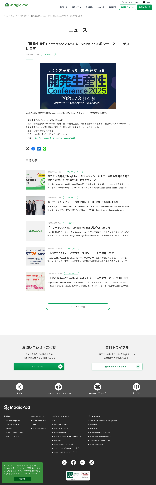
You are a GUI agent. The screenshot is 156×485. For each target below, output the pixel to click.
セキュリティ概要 (12, 440)
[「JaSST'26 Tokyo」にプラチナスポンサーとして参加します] (78, 256)
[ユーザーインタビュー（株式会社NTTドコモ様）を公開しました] (78, 205)
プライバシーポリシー (14, 436)
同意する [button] (22, 479)
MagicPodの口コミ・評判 (64, 448)
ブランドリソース (12, 428)
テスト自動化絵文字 (38, 432)
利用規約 (8, 432)
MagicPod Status (96, 448)
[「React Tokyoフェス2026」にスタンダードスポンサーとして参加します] (78, 281)
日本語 (146, 2)
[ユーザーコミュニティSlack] (58, 390)
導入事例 (89, 7)
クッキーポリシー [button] (30, 474)
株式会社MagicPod (12, 424)
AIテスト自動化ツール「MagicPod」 (104, 424)
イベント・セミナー (38, 424)
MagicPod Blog (60, 436)
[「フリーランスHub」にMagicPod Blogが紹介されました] (78, 231)
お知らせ (23, 16)
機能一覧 (64, 7)
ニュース (14, 16)
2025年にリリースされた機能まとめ (68, 440)
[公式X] (19, 390)
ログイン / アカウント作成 (129, 2)
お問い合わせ (144, 7)
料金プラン (76, 7)
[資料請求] (136, 390)
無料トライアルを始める (122, 369)
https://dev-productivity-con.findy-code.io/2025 (54, 138)
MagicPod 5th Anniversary (100, 440)
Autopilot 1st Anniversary (100, 444)
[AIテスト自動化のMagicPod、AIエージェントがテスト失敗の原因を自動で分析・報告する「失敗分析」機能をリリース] (78, 180)
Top (6, 16)
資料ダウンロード (61, 428)
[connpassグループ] (97, 390)
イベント (101, 7)
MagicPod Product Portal (100, 436)
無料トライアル (127, 7)
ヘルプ (56, 424)
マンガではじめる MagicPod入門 (66, 452)
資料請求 (113, 7)
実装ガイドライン (61, 432)
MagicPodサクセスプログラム (65, 456)
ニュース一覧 (78, 309)
